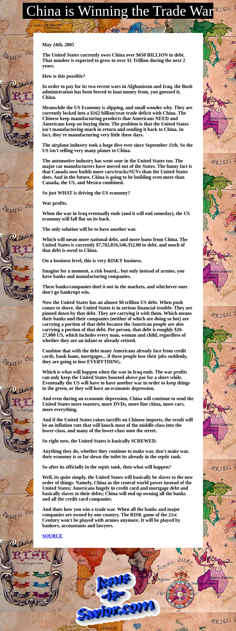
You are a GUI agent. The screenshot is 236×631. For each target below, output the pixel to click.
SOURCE (52, 535)
